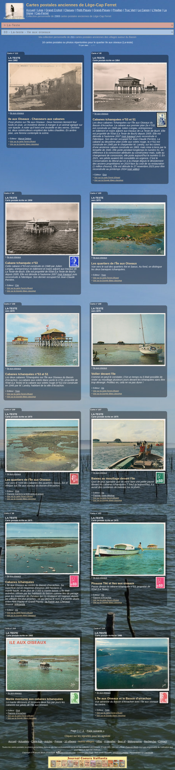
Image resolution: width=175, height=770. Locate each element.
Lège (40, 10)
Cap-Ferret (42, 13)
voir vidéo (133, 169)
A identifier (110, 741)
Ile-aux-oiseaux (17, 113)
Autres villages (86, 741)
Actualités (23, 741)
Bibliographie (135, 741)
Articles (48, 741)
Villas (99, 741)
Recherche (150, 741)
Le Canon (144, 10)
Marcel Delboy (24, 139)
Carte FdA (36, 741)
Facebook (148, 753)
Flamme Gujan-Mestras (104, 495)
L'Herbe (156, 10)
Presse (58, 741)
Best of (121, 741)
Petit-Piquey (84, 10)
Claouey (69, 10)
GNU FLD (88, 753)
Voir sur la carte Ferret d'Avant (23, 141)
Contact (162, 741)
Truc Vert (130, 10)
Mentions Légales (120, 753)
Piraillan (117, 10)
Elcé (105, 175)
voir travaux (128, 136)
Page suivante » (95, 731)
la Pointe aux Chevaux (57, 601)
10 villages (70, 741)
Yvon (103, 275)
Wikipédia (19, 604)
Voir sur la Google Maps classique (24, 144)
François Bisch (132, 747)
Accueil (30, 10)
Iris (102, 388)
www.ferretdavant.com (66, 753)
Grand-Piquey (101, 10)
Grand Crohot (53, 10)
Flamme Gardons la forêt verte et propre (25, 494)
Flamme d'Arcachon (102, 597)
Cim (17, 285)
